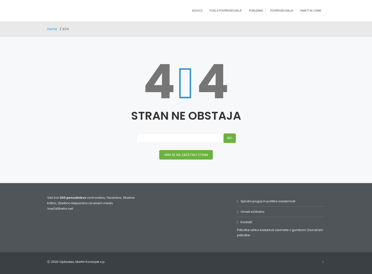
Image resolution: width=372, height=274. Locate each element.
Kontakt (246, 222)
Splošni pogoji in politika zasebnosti (268, 201)
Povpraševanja (281, 11)
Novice (197, 11)
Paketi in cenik (310, 11)
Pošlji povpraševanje (226, 11)
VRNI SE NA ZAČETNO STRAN (186, 154)
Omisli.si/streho (253, 211)
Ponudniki (256, 11)
